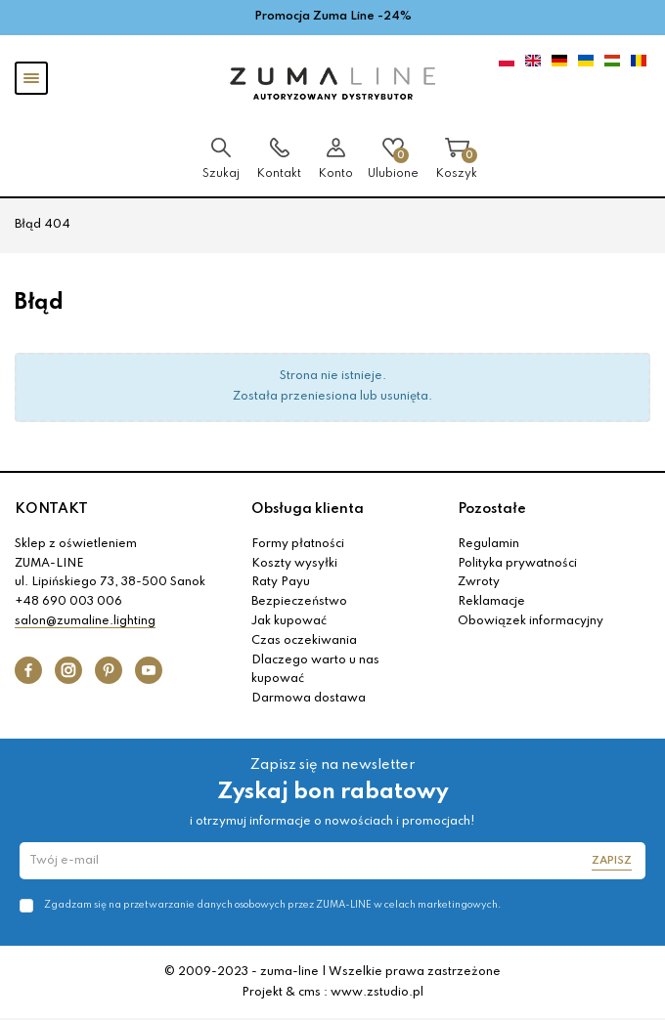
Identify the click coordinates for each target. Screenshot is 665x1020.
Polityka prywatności (517, 564)
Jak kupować (289, 621)
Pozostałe (492, 509)
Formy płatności (297, 544)
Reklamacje (491, 602)
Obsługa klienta (307, 509)
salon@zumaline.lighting (85, 621)
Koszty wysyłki (294, 564)
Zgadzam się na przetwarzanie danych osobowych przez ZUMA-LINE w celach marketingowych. (272, 905)
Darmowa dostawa (308, 698)
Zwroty (479, 582)
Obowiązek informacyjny (530, 621)
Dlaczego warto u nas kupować (315, 670)
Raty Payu (280, 582)
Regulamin (488, 544)
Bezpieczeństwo (299, 602)
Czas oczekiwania (304, 641)
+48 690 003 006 (68, 602)
